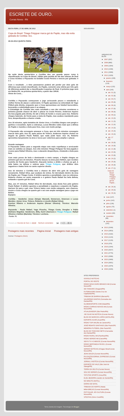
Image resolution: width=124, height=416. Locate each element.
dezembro (109, 221)
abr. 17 (110, 137)
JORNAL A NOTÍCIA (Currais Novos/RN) (98, 361)
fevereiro (109, 81)
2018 (106, 243)
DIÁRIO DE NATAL (91, 384)
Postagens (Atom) (21, 236)
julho (108, 203)
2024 (106, 263)
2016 (106, 237)
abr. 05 (111, 102)
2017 (106, 240)
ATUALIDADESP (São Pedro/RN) (96, 311)
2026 (106, 269)
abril (108, 90)
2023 (106, 259)
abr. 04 (111, 99)
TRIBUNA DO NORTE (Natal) (94, 387)
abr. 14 (111, 128)
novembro (109, 216)
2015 (106, 234)
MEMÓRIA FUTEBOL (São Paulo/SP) (97, 328)
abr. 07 (111, 108)
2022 (106, 256)
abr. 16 (111, 134)
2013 (106, 227)
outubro (109, 213)
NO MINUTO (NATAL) (92, 381)
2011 (106, 72)
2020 (106, 250)
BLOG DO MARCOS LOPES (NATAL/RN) (99, 317)
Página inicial (44, 231)
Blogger (76, 407)
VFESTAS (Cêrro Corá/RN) (94, 397)
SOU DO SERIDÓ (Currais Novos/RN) (98, 372)
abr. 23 (111, 155)
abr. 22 (111, 152)
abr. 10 (111, 118)
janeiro (109, 78)
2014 (106, 231)
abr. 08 (111, 112)
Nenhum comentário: (46, 223)
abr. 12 (111, 124)
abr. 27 (111, 168)
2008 (106, 62)
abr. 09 (111, 115)
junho (108, 200)
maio (108, 197)
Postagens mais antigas (66, 231)
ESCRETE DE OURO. (31, 14)
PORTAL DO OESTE (91, 281)
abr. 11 (111, 121)
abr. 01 (111, 92)
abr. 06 (111, 105)
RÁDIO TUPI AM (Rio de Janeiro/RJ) (97, 323)
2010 (106, 69)
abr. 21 (111, 149)
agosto (109, 207)
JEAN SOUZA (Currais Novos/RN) (96, 354)
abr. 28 (111, 187)
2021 (106, 253)
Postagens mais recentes (21, 231)
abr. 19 (111, 146)
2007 (106, 59)
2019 (106, 247)
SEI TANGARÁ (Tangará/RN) (94, 289)
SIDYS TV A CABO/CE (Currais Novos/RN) (99, 341)
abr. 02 (111, 96)
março (108, 86)
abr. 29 (111, 190)
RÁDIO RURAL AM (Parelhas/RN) (96, 336)
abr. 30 (111, 193)
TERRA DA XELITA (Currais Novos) (97, 369)
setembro (109, 210)
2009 (106, 66)
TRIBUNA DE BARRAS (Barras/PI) (96, 296)
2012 (106, 75)
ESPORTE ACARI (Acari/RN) (94, 320)
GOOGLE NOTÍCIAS (91, 278)
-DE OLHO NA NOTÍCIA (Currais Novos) (98, 314)
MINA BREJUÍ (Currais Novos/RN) (96, 389)
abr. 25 (111, 162)
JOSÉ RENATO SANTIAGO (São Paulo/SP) (100, 325)
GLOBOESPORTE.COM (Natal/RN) (97, 304)
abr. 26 (111, 165)
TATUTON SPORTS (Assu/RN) (95, 375)
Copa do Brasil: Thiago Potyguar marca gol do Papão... (112, 176)
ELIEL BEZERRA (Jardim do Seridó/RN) (98, 378)
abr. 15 (111, 131)
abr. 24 (111, 158)
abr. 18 (111, 142)
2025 (106, 266)
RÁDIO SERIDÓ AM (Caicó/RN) (95, 339)
